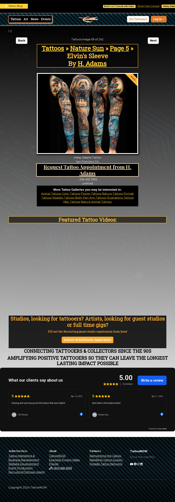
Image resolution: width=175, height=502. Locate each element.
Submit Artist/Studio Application (87, 339)
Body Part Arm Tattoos (90, 197)
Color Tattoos (71, 193)
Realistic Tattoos (63, 197)
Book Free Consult (151, 6)
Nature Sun (87, 48)
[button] (138, 19)
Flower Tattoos (91, 193)
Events (46, 19)
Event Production (20, 468)
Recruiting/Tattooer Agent (26, 472)
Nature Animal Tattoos (96, 201)
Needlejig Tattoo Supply (106, 460)
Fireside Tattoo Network (106, 464)
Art (25, 19)
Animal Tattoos (51, 193)
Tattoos (16, 19)
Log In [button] (157, 19)
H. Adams (92, 63)
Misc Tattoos (71, 201)
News (34, 19)
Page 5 (119, 48)
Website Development (23, 464)
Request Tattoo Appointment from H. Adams (87, 169)
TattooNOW (57, 455)
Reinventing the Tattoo (105, 455)
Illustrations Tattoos (120, 197)
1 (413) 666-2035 (60, 468)
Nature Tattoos (112, 193)
